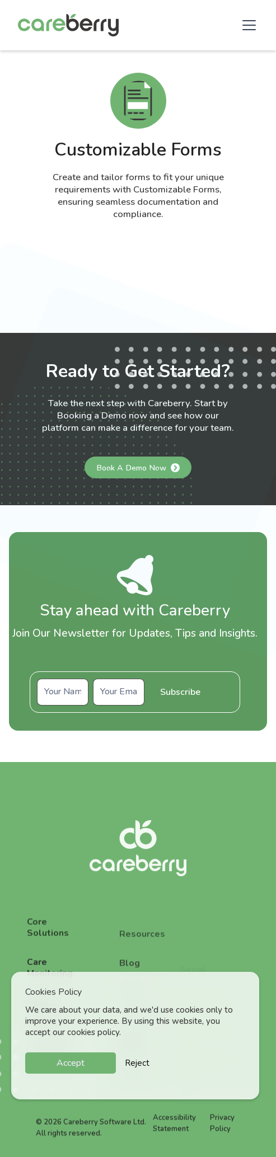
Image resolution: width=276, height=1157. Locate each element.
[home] (68, 25)
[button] (247, 25)
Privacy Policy (222, 1131)
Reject (137, 1063)
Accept (71, 1063)
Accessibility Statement (174, 1131)
